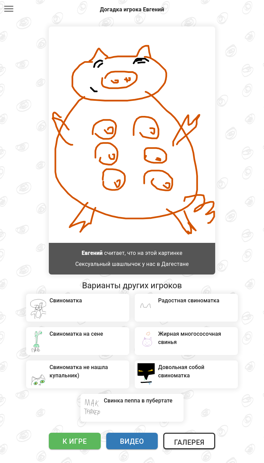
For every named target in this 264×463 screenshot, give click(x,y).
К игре (75, 441)
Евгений (91, 253)
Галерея (189, 442)
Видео (132, 441)
